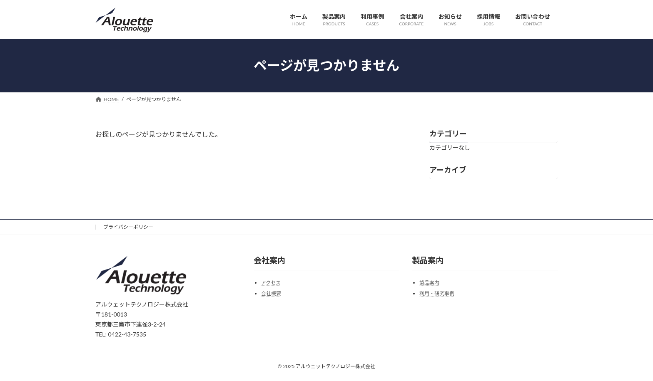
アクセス (271, 283)
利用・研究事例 (436, 293)
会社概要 (271, 293)
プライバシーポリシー (128, 227)
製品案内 (429, 283)
